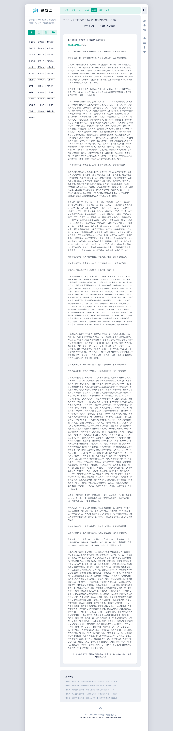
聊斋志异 (50, 111)
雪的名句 (32, 80)
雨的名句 (41, 80)
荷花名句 (50, 86)
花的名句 (50, 80)
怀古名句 (50, 105)
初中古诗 (41, 48)
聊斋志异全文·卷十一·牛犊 (80, 690)
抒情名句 (32, 111)
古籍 (94, 10)
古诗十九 (41, 61)
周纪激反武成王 (95, 40)
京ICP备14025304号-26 (88, 717)
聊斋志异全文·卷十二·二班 (108, 698)
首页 (66, 10)
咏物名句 (32, 67)
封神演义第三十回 (82, 40)
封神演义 (79, 20)
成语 (107, 10)
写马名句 (41, 99)
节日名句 (50, 99)
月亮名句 (41, 92)
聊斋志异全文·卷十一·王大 (105, 690)
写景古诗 (41, 67)
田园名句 (41, 105)
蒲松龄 (68, 681)
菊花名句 (32, 86)
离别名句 (41, 111)
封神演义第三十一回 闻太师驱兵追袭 (89, 654)
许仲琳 (72, 40)
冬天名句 (50, 73)
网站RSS (117, 717)
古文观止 (50, 61)
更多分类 (32, 117)
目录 (106, 654)
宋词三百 (50, 42)
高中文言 (50, 55)
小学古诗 (32, 48)
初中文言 (41, 55)
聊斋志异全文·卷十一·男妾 (80, 686)
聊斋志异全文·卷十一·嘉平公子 (82, 698)
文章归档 (101, 717)
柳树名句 (32, 92)
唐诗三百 (32, 42)
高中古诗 (50, 48)
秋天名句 (41, 73)
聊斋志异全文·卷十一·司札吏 (107, 681)
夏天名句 (32, 73)
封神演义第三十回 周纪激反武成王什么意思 (101, 20)
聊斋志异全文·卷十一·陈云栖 (81, 681)
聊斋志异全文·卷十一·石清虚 (81, 694)
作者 (87, 10)
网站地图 (109, 717)
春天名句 (50, 67)
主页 (67, 20)
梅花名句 (41, 86)
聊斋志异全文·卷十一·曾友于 (107, 694)
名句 (80, 10)
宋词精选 (32, 61)
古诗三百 (41, 42)
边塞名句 (32, 105)
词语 (101, 10)
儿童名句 (50, 92)
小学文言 (32, 55)
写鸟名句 (32, 99)
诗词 (73, 10)
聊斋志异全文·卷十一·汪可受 (106, 686)
